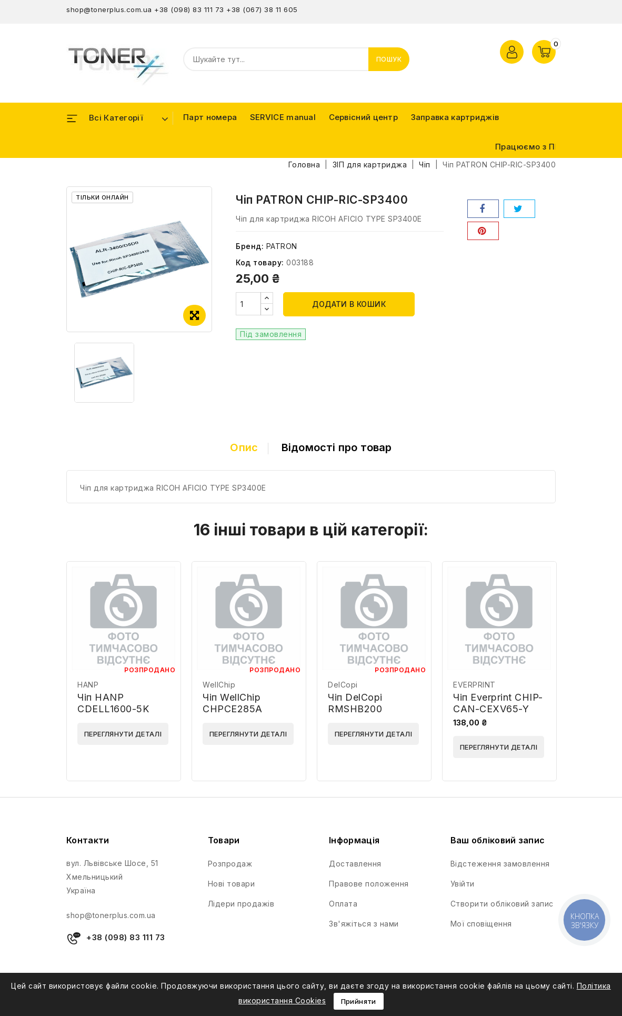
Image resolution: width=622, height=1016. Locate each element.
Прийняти (358, 1001)
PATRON (281, 246)
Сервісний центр (363, 117)
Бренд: (250, 246)
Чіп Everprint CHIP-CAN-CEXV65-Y (498, 703)
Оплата (343, 903)
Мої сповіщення (481, 923)
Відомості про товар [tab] (337, 447)
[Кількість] (248, 303)
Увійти (462, 883)
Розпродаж (230, 863)
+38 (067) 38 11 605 (262, 9)
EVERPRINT (474, 684)
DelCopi (343, 684)
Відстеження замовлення (500, 863)
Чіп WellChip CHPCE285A (233, 703)
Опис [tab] (244, 447)
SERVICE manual (283, 117)
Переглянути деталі (123, 734)
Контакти (87, 840)
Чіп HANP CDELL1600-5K (113, 703)
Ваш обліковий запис (497, 840)
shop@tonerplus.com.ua (109, 9)
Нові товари (231, 883)
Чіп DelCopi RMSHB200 (355, 703)
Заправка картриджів (455, 117)
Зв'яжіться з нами (364, 923)
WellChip (219, 684)
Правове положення (369, 883)
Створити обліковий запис (502, 903)
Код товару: (260, 262)
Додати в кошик (349, 304)
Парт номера (210, 117)
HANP (87, 684)
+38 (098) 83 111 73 (189, 9)
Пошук (389, 59)
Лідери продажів (241, 903)
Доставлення (355, 863)
